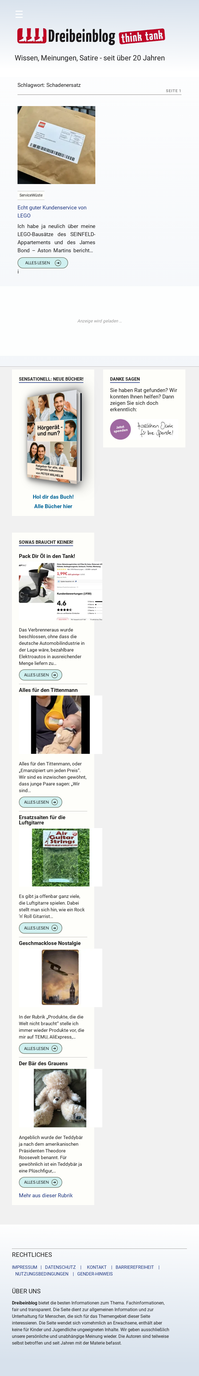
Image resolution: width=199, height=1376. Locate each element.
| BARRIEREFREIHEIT (131, 1267)
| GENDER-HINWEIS (91, 1274)
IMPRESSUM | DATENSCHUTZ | (48, 1267)
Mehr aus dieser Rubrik (46, 1195)
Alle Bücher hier (53, 506)
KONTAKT (96, 1267)
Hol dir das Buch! (53, 497)
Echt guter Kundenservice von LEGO (52, 211)
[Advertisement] (99, 321)
